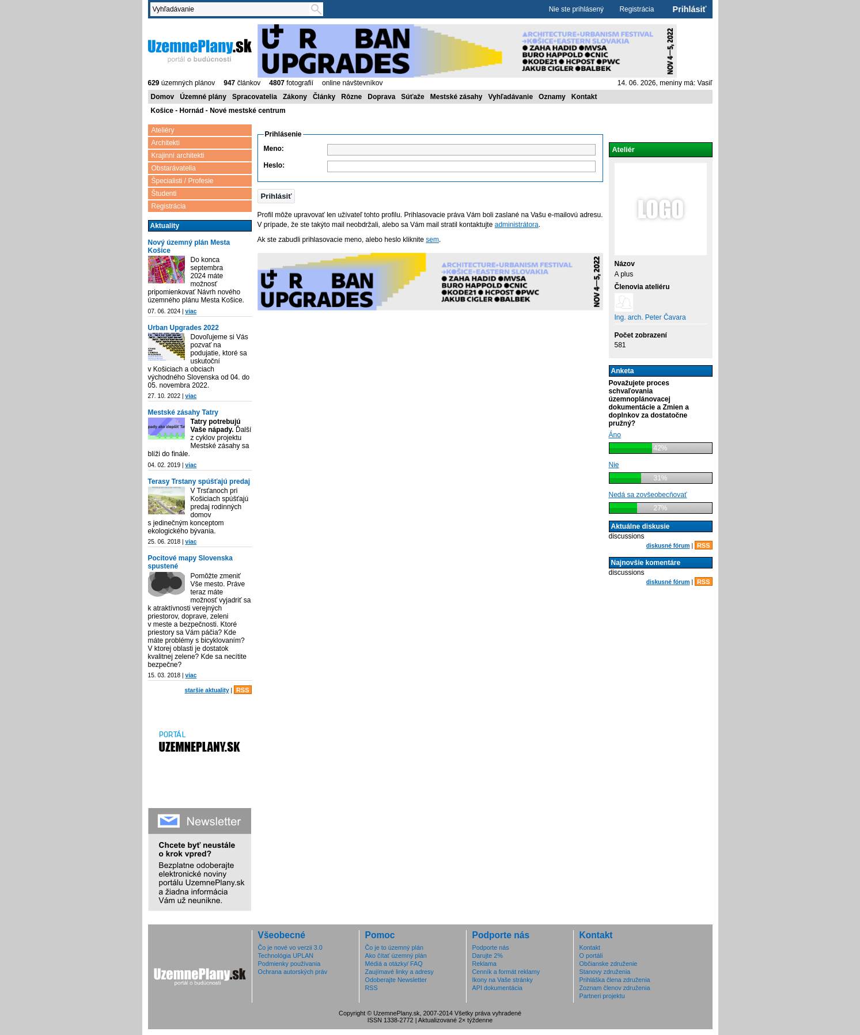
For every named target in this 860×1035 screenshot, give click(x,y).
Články (324, 97)
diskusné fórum (668, 546)
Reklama (484, 963)
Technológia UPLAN (286, 955)
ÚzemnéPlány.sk (200, 50)
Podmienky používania (289, 963)
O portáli (591, 955)
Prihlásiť (690, 9)
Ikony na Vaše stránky (502, 979)
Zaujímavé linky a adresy (399, 971)
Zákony (295, 97)
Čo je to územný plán (394, 947)
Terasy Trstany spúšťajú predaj (199, 481)
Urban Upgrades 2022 (183, 328)
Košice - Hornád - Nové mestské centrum (218, 111)
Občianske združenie (608, 963)
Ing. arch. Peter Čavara (650, 317)
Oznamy (552, 97)
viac (190, 311)
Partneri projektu (602, 995)
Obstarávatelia (173, 168)
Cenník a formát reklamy (506, 971)
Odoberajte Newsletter (396, 979)
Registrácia (636, 9)
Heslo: (274, 165)
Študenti (164, 193)
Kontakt (584, 97)
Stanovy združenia (605, 971)
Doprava (381, 97)
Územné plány (203, 97)
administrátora (517, 225)
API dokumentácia (497, 987)
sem (432, 240)
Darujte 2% (487, 955)
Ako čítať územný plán (396, 955)
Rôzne (351, 97)
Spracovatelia (254, 97)
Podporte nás (490, 947)
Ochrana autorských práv (293, 971)
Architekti (165, 143)
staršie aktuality (207, 690)
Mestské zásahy (456, 97)
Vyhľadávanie (510, 97)
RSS (242, 690)
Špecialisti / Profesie (182, 181)
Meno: (274, 149)
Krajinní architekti (177, 155)
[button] (276, 196)
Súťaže (412, 97)
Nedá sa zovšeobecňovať (648, 495)
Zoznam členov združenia (614, 987)
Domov (163, 97)
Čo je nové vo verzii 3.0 (290, 947)
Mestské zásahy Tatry (183, 412)
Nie (614, 465)
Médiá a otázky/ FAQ (394, 963)
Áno (615, 435)
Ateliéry (163, 130)
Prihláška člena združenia (614, 979)
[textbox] (232, 9)
